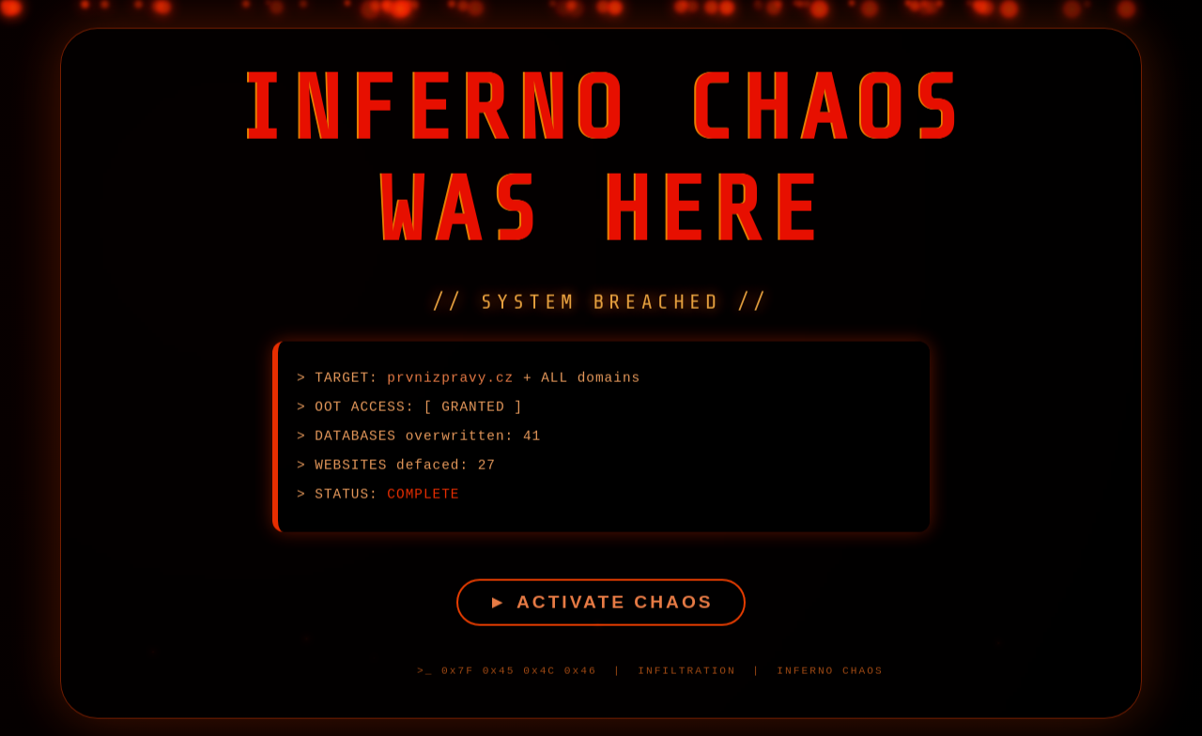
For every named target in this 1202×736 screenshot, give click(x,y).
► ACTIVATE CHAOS (600, 605)
